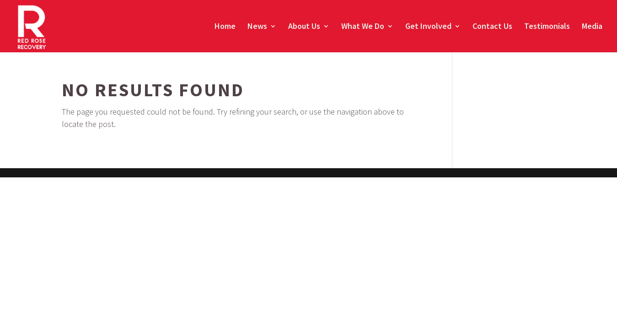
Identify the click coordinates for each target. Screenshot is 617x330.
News (257, 27)
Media (592, 27)
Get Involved (428, 27)
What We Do (362, 27)
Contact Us (492, 27)
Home (225, 27)
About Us (304, 27)
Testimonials (547, 27)
